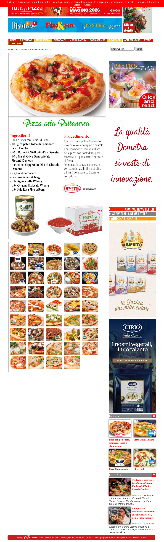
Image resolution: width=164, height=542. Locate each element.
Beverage (115, 40)
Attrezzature (132, 40)
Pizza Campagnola (118, 469)
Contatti (15, 43)
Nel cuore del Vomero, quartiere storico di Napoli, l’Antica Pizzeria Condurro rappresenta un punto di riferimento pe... (131, 499)
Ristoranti (60, 40)
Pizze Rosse (45, 50)
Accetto (88, 4)
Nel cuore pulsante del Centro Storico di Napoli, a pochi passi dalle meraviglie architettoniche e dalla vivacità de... (132, 528)
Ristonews (26, 40)
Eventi (147, 40)
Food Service (97, 40)
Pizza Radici (140, 469)
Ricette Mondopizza (26, 50)
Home (13, 40)
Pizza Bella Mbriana (144, 439)
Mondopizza (43, 40)
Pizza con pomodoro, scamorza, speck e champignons (119, 442)
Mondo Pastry (78, 40)
